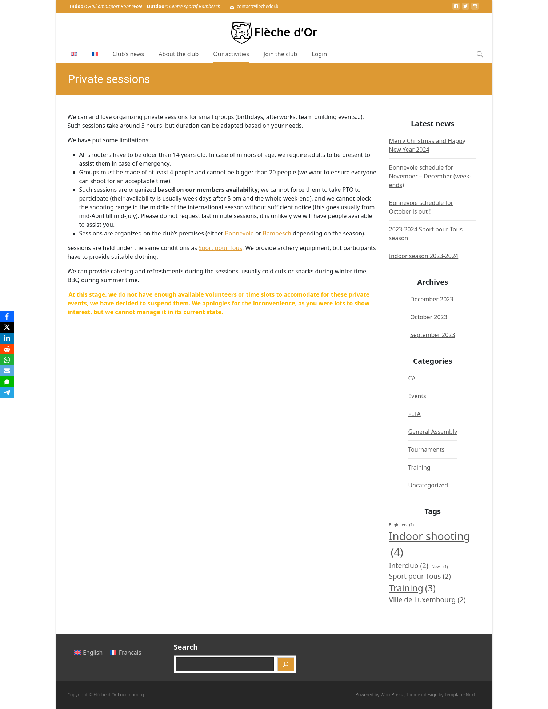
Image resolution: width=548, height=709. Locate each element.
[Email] (7, 370)
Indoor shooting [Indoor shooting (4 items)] (429, 545)
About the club (179, 56)
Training (419, 467)
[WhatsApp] (7, 359)
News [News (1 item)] (440, 567)
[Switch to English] (89, 652)
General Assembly (432, 432)
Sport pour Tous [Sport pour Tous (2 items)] (420, 576)
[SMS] (7, 381)
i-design (430, 695)
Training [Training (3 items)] (412, 588)
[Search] (285, 664)
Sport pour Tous (220, 248)
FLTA (414, 414)
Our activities (231, 56)
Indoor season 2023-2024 (424, 256)
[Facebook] (7, 316)
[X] (7, 327)
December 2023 (431, 299)
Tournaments (426, 449)
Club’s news (128, 56)
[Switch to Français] (125, 652)
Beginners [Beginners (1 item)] (401, 525)
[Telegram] (7, 392)
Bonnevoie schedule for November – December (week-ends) (430, 176)
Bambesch (277, 233)
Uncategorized (428, 485)
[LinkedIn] (7, 338)
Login (319, 56)
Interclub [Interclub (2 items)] (408, 566)
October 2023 (428, 317)
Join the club (280, 56)
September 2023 (432, 335)
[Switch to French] (95, 54)
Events (417, 396)
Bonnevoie (239, 233)
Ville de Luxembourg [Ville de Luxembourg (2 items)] (427, 600)
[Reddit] (7, 349)
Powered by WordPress (380, 695)
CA (411, 378)
